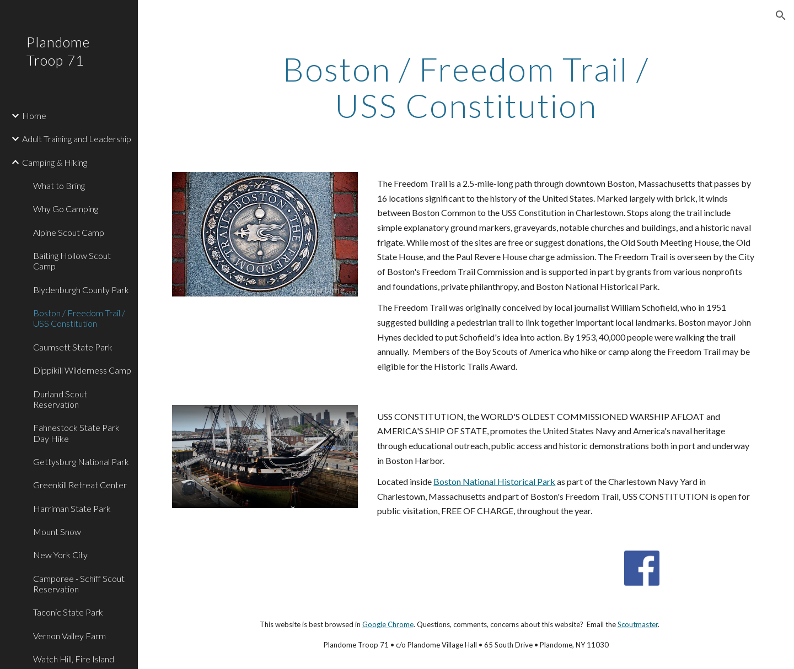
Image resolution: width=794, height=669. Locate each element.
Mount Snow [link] (57, 531)
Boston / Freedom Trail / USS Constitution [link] (79, 317)
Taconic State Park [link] (68, 612)
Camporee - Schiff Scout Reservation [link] (79, 583)
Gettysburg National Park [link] (81, 461)
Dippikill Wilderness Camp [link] (82, 370)
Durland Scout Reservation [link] (60, 399)
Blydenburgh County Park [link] (81, 289)
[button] (781, 15)
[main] (465, 87)
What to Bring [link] (59, 185)
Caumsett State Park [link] (72, 347)
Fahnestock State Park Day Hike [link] (76, 432)
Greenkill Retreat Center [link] (80, 484)
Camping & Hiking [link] (54, 162)
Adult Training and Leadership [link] (76, 138)
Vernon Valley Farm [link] (69, 635)
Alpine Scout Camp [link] (68, 232)
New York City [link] (60, 554)
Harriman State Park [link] (72, 508)
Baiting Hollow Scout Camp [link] (72, 260)
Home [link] (34, 115)
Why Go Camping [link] (65, 208)
